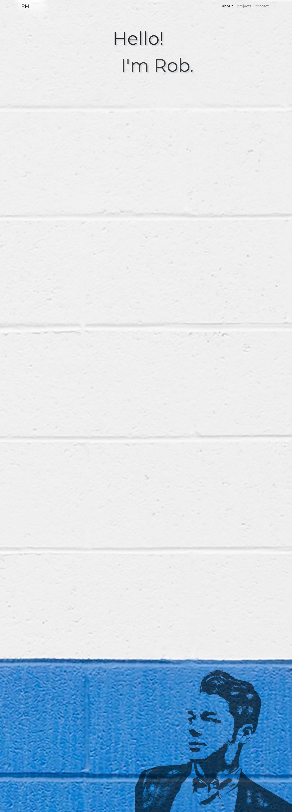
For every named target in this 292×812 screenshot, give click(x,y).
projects (244, 6)
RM (25, 6)
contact (262, 6)
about (227, 6)
